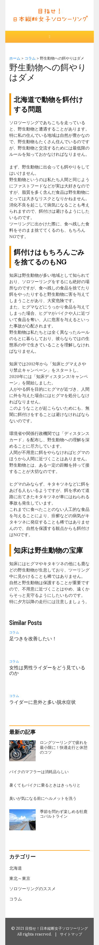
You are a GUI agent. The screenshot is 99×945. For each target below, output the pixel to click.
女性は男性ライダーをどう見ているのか (47, 670)
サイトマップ (71, 934)
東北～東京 (19, 878)
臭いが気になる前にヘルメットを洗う (43, 798)
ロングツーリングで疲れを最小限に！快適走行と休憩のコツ (63, 747)
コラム (14, 632)
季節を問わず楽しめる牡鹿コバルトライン (63, 814)
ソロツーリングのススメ (32, 888)
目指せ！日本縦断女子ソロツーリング (56, 928)
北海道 (15, 868)
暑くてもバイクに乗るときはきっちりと (45, 785)
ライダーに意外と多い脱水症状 (42, 702)
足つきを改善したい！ (33, 639)
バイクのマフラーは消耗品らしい (39, 771)
